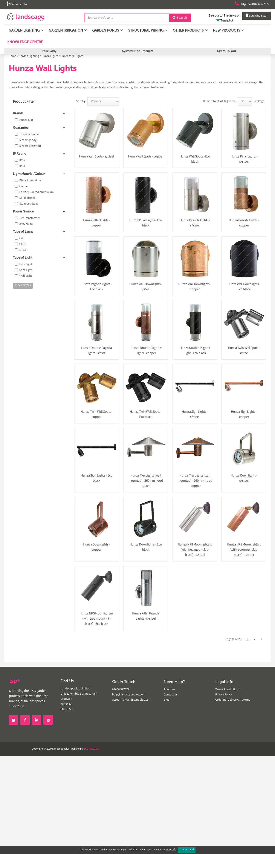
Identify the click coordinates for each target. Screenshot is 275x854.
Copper (24, 186)
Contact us (170, 695)
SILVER (91, 749)
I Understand (187, 850)
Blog (167, 700)
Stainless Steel (28, 204)
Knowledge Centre (24, 44)
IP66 (22, 160)
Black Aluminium (30, 181)
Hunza (26, 120)
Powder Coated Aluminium (36, 192)
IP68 (22, 166)
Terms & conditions (227, 689)
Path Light (25, 264)
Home (12, 56)
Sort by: (81, 101)
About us (169, 689)
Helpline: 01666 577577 (249, 3)
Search (180, 17)
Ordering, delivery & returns (232, 700)
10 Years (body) (29, 134)
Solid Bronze (27, 198)
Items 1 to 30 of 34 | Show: (219, 101)
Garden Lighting (29, 56)
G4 (21, 238)
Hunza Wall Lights (71, 56)
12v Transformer (29, 218)
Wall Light (25, 276)
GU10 (22, 244)
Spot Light (25, 270)
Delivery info (16, 3)
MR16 (22, 250)
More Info (171, 850)
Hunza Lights (49, 56)
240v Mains (26, 224)
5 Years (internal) (30, 146)
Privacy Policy (223, 695)
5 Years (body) (28, 140)
